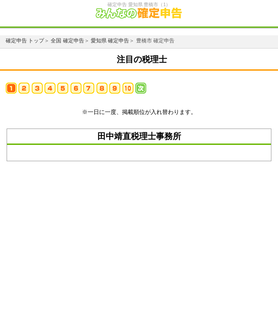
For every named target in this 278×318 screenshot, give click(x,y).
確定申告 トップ (25, 41)
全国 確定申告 (67, 41)
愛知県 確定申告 (110, 41)
